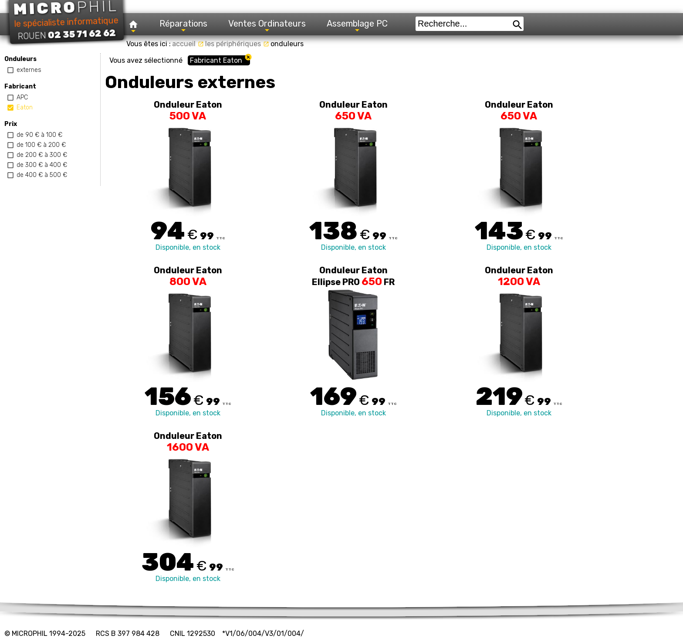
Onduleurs (20, 59)
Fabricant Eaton (216, 60)
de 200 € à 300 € (42, 155)
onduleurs (287, 44)
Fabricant (20, 86)
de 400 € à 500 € (42, 175)
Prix (10, 124)
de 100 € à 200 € (41, 145)
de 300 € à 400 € (42, 165)
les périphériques (237, 44)
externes (29, 70)
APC (22, 97)
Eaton (25, 107)
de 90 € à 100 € (39, 135)
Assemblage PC (357, 26)
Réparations (183, 26)
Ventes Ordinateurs (267, 26)
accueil (188, 44)
